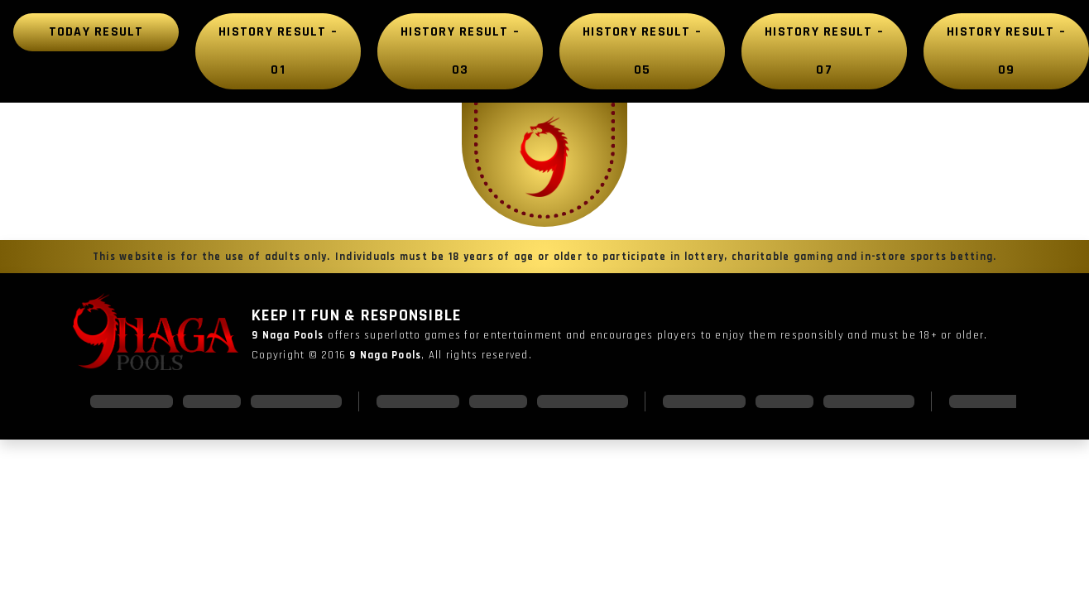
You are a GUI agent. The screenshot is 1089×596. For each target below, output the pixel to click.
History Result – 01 (278, 51)
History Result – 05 (642, 51)
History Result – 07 (824, 51)
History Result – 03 (460, 51)
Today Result (96, 32)
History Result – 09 (1006, 51)
